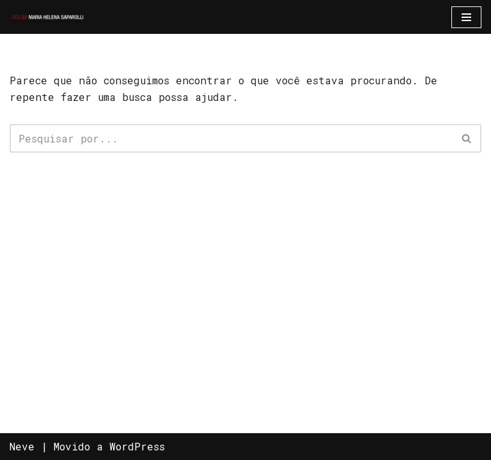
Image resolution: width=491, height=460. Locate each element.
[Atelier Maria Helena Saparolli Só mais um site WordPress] (48, 17)
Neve (22, 446)
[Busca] (231, 138)
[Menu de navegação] (466, 17)
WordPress (137, 446)
